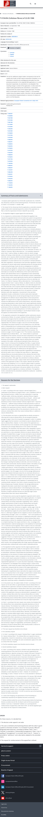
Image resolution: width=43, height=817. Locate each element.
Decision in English (14, 48)
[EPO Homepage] (10, 4)
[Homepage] (0, 13)
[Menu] (35, 3)
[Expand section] (40, 746)
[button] (21, 196)
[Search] (30, 3)
